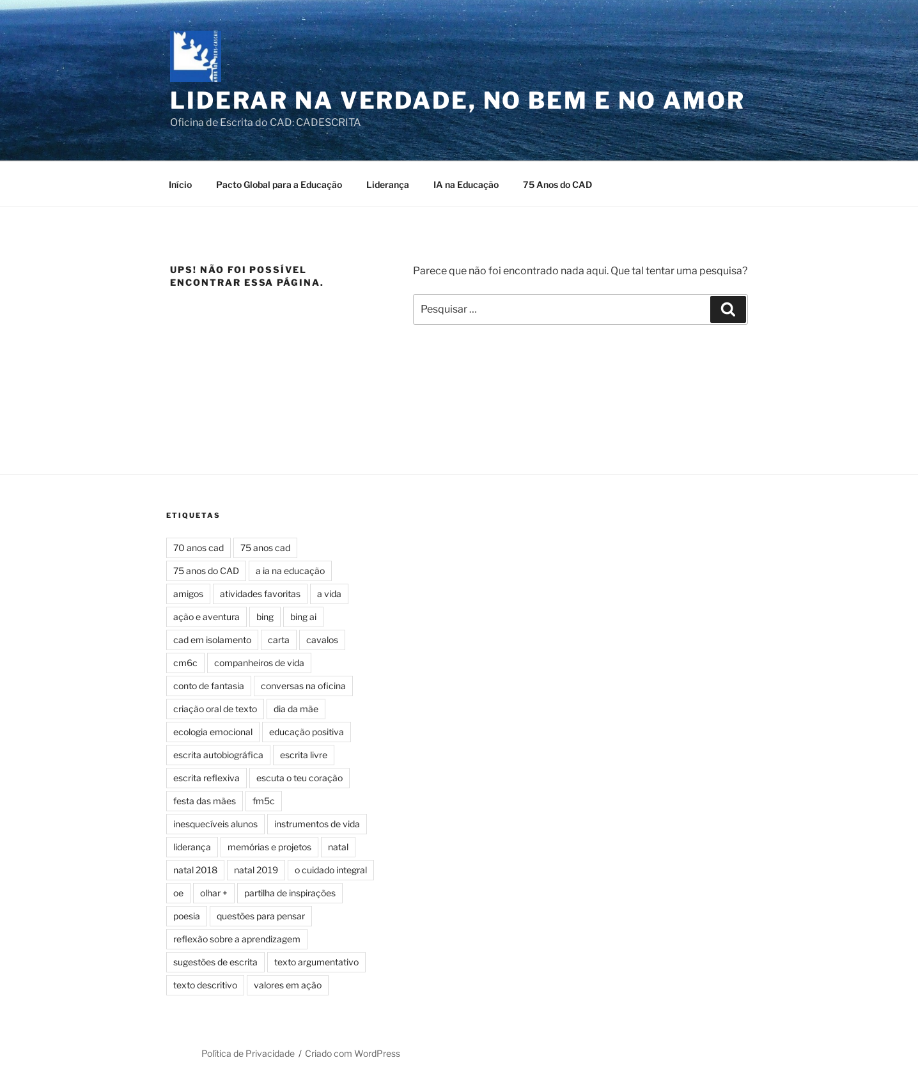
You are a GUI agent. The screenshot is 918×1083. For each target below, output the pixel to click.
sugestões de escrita (215, 961)
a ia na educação (290, 570)
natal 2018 (195, 869)
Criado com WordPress (352, 1053)
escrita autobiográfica (218, 754)
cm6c (185, 662)
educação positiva (306, 731)
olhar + (214, 892)
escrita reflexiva (206, 777)
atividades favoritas (260, 593)
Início (180, 184)
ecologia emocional (213, 731)
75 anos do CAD (206, 570)
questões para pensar (261, 915)
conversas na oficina (303, 685)
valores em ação (288, 984)
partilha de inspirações (290, 892)
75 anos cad (265, 547)
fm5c (264, 800)
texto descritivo (205, 984)
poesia (186, 915)
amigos (188, 593)
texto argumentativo (316, 961)
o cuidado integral (331, 869)
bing (265, 616)
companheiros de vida (259, 662)
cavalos (322, 639)
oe (178, 892)
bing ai (303, 616)
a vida (329, 593)
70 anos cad (198, 547)
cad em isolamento (212, 639)
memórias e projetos (269, 846)
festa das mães (204, 800)
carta (279, 639)
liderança (192, 846)
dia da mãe (296, 708)
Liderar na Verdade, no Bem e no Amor (457, 100)
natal (338, 846)
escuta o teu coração (299, 777)
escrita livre (303, 754)
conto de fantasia (208, 685)
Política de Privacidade (248, 1053)
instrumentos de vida (317, 823)
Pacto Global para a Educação (279, 184)
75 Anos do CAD (557, 184)
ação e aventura (206, 616)
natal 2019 (256, 869)
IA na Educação (466, 184)
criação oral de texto (215, 708)
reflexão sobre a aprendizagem (236, 938)
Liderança (387, 184)
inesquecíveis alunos (215, 823)
